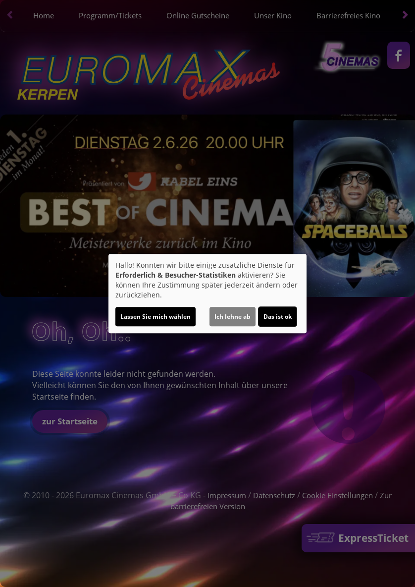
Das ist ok (277, 316)
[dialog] (207, 293)
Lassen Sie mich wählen (155, 316)
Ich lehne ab (232, 316)
